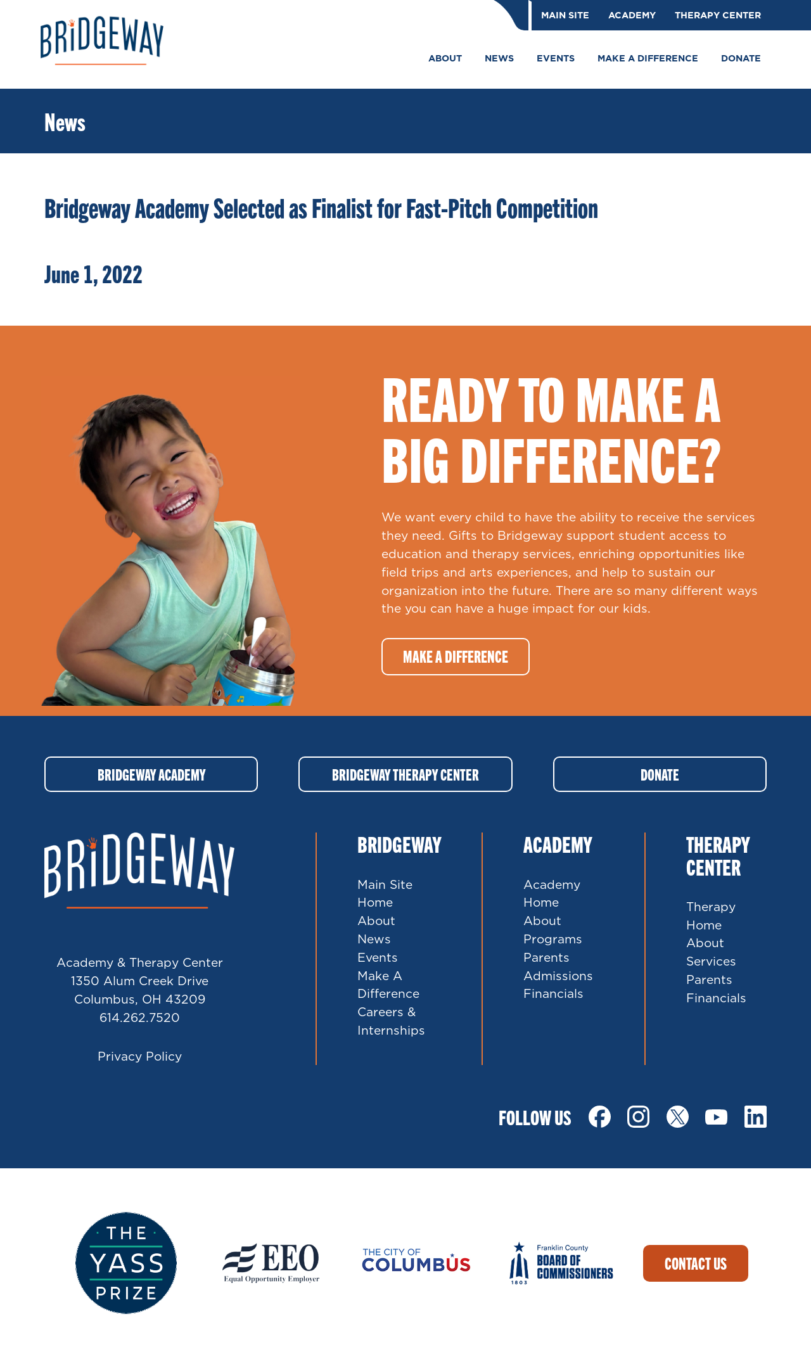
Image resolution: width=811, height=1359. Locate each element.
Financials (553, 994)
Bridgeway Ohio (108, 44)
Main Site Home (384, 894)
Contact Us (696, 1263)
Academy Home (551, 894)
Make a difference (455, 656)
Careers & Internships (391, 1022)
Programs (552, 939)
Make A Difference (388, 985)
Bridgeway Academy (151, 774)
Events (377, 957)
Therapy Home (711, 916)
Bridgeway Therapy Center (405, 774)
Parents (546, 957)
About (376, 921)
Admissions (558, 976)
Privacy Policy (140, 1056)
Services (711, 962)
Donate (659, 774)
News (374, 939)
